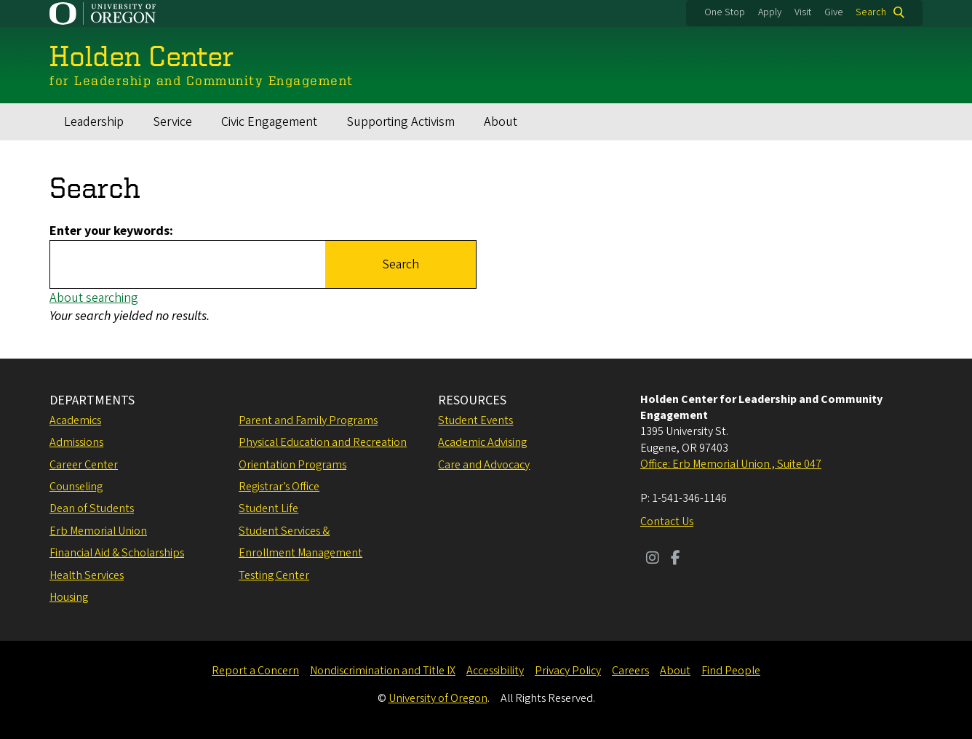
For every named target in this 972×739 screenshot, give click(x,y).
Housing (68, 597)
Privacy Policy (568, 671)
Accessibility (495, 671)
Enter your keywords (109, 231)
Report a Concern (255, 671)
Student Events (475, 420)
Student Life (268, 508)
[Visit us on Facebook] (675, 559)
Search (871, 12)
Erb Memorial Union (98, 531)
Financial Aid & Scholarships (116, 553)
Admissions (76, 442)
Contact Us (666, 522)
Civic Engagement (269, 122)
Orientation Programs (292, 465)
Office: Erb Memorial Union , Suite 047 (730, 464)
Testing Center (274, 575)
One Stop (724, 12)
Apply (769, 12)
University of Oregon (438, 698)
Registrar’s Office (279, 487)
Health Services (86, 575)
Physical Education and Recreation (323, 442)
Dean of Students (91, 508)
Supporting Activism (400, 122)
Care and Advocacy (484, 465)
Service (172, 122)
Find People (730, 671)
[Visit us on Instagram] (652, 559)
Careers (630, 671)
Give (833, 12)
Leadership (94, 122)
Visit (802, 12)
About (500, 122)
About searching (93, 298)
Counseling (76, 487)
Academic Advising (482, 442)
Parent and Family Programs (308, 420)
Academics (75, 420)
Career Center (83, 465)
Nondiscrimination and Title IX (382, 671)
